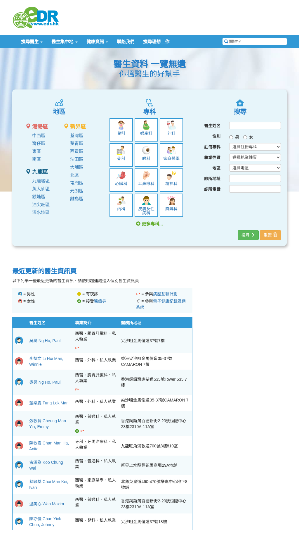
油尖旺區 (41, 204)
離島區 (76, 198)
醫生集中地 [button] (64, 41)
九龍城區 (41, 180)
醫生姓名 (212, 125)
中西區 (38, 135)
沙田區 (76, 159)
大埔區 (76, 167)
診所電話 (212, 189)
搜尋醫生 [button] (32, 41)
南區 (36, 159)
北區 (74, 175)
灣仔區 (38, 143)
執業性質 (212, 157)
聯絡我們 (125, 41)
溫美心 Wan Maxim (46, 503)
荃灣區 (76, 135)
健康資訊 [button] (97, 41)
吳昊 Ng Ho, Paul (44, 340)
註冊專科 (212, 147)
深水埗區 (41, 212)
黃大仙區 (41, 188)
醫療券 (100, 301)
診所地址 (212, 178)
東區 (36, 151)
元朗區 (76, 190)
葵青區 (76, 143)
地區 (216, 168)
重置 (270, 235)
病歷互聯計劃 (165, 294)
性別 (216, 136)
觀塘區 (38, 196)
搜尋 (248, 235)
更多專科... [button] (149, 223)
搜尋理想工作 (156, 41)
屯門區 (76, 182)
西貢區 (76, 151)
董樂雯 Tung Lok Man (49, 403)
